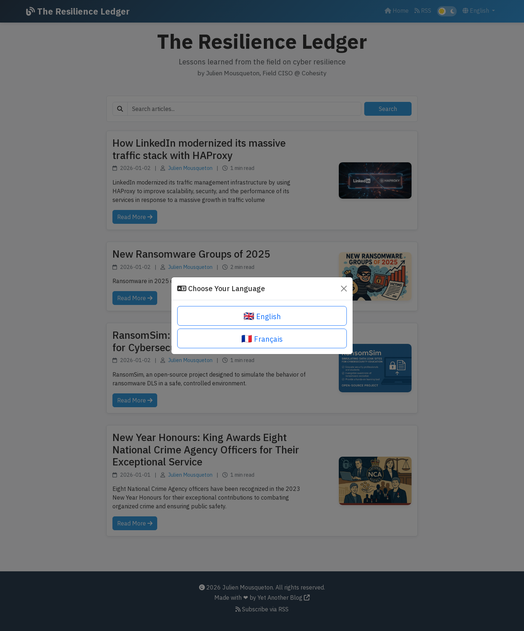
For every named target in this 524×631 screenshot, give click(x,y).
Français (262, 338)
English (262, 316)
